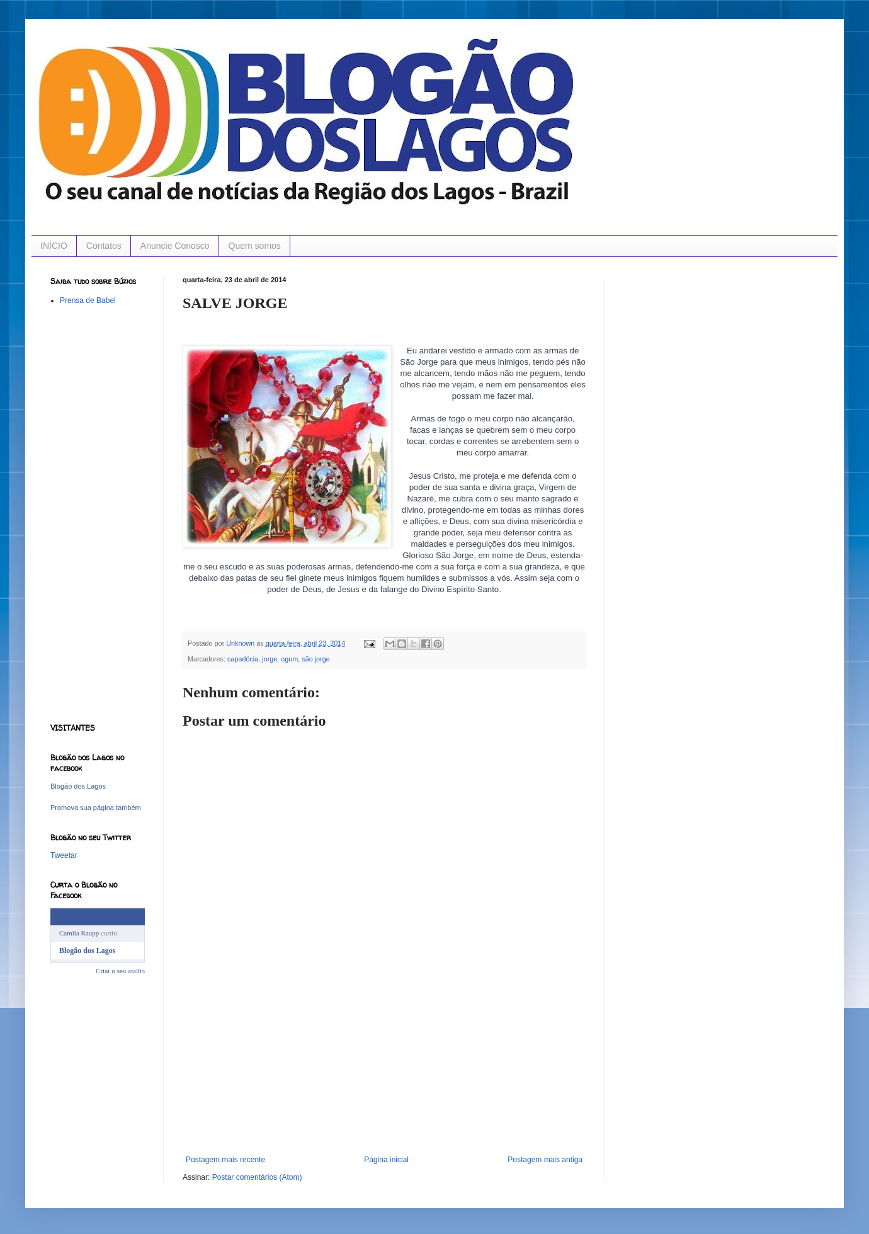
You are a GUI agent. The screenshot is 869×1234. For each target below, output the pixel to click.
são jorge (315, 659)
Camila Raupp (79, 933)
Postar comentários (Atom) (257, 1177)
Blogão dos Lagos (78, 786)
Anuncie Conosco (175, 246)
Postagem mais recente (225, 1159)
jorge (269, 659)
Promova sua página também (95, 807)
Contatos (104, 246)
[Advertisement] (384, 1077)
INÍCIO (53, 246)
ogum (289, 659)
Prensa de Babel (88, 300)
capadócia (242, 659)
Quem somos (255, 246)
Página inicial (386, 1159)
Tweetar (63, 855)
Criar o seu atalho (120, 970)
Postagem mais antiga (545, 1159)
